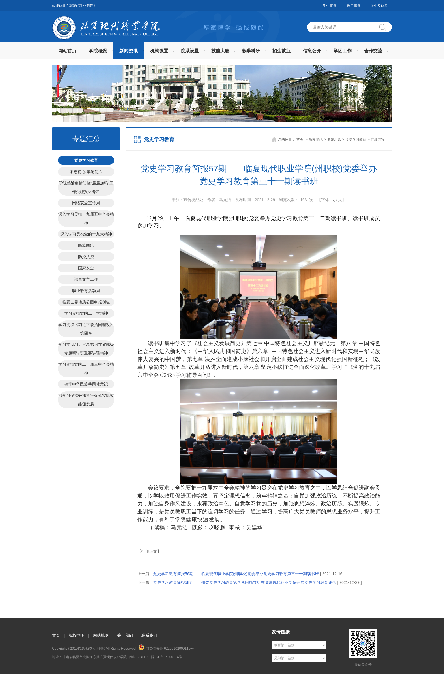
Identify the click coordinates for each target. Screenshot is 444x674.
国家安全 (86, 268)
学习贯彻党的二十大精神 (86, 313)
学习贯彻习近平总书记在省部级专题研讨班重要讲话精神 (86, 348)
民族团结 (86, 245)
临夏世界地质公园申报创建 (86, 302)
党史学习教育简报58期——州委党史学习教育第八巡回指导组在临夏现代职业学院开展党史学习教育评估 (244, 582)
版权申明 (76, 635)
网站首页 (67, 50)
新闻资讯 (128, 50)
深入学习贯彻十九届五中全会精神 (86, 218)
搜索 (385, 27)
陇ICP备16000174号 (166, 657)
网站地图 (101, 635)
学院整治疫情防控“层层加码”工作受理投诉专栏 (86, 187)
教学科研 (251, 50)
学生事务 (329, 6)
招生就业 (281, 50)
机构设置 (159, 50)
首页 (299, 139)
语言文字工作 (86, 279)
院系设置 (190, 50)
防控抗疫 (86, 256)
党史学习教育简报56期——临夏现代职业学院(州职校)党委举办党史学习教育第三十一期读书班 (236, 573)
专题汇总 (334, 139)
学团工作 (343, 50)
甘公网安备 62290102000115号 (166, 647)
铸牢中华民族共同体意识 (86, 384)
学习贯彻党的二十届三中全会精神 (86, 368)
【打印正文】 (149, 551)
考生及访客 (379, 6)
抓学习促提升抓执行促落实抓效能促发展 (86, 399)
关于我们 (125, 635)
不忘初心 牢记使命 (86, 171)
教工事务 (353, 6)
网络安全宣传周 (86, 203)
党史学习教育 (86, 160)
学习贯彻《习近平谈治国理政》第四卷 (86, 328)
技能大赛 (220, 50)
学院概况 (98, 50)
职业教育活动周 (86, 290)
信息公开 (312, 50)
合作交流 (373, 50)
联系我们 (149, 635)
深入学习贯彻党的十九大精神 (86, 234)
